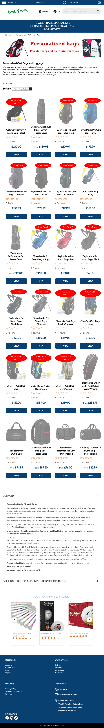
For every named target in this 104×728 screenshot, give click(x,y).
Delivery (8, 495)
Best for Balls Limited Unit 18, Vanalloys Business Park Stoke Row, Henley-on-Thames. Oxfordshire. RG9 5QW (69, 705)
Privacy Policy (10, 689)
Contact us (39, 2)
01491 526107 (73, 2)
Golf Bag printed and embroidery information (34, 581)
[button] (14, 619)
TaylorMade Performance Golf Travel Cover (16, 256)
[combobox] (81, 11)
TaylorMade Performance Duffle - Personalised (65, 450)
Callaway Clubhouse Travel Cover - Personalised (41, 129)
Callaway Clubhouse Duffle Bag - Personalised (90, 450)
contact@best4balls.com (66, 694)
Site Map (8, 694)
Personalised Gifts (24, 35)
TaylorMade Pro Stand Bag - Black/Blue (16, 321)
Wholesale (59, 673)
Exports (8, 673)
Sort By (7, 88)
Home (8, 35)
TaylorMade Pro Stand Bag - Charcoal (41, 321)
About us (12, 2)
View (16, 154)
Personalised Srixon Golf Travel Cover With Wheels (90, 385)
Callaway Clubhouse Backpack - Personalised (41, 450)
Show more (7, 83)
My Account (59, 670)
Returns (58, 668)
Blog (7, 670)
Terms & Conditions (12, 691)
